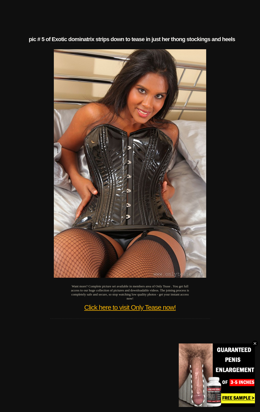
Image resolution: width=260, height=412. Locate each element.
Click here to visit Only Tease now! (130, 307)
